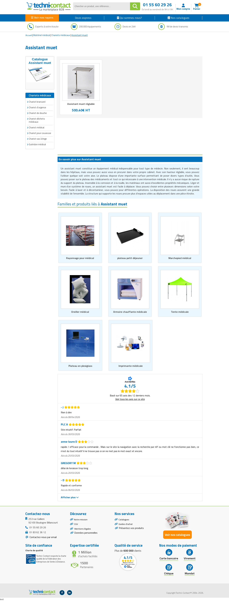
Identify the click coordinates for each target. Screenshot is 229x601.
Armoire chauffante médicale (130, 312)
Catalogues (124, 520)
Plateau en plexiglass (80, 366)
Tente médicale (180, 312)
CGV (76, 525)
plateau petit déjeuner (130, 258)
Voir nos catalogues (177, 535)
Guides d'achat (126, 525)
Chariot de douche (38, 113)
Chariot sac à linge (38, 138)
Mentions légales (83, 531)
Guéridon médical (37, 144)
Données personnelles (85, 535)
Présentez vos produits (131, 529)
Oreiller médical (80, 312)
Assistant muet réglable (81, 104)
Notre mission (81, 520)
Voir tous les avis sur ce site (130, 399)
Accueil (28, 35)
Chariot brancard (37, 101)
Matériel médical (41, 35)
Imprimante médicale (130, 366)
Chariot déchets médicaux (37, 120)
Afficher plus (70, 497)
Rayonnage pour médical (80, 258)
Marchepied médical (179, 258)
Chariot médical (36, 127)
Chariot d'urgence (37, 107)
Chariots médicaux (60, 35)
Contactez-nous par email (43, 537)
